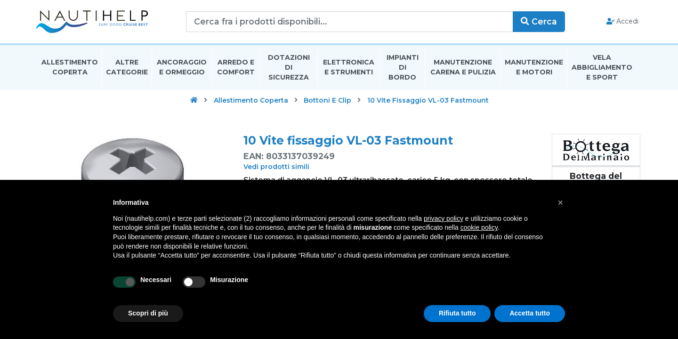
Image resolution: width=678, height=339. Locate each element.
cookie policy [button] (479, 227)
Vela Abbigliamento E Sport (602, 68)
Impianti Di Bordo (403, 68)
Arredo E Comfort (236, 67)
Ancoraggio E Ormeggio (182, 67)
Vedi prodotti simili (276, 167)
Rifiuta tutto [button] (457, 313)
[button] (560, 202)
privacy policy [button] (443, 218)
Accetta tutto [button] (529, 313)
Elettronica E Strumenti (348, 67)
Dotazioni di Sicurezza (289, 68)
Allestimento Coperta (69, 67)
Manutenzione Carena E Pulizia (463, 67)
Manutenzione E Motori (534, 67)
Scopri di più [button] (148, 313)
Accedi (621, 21)
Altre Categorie (127, 67)
